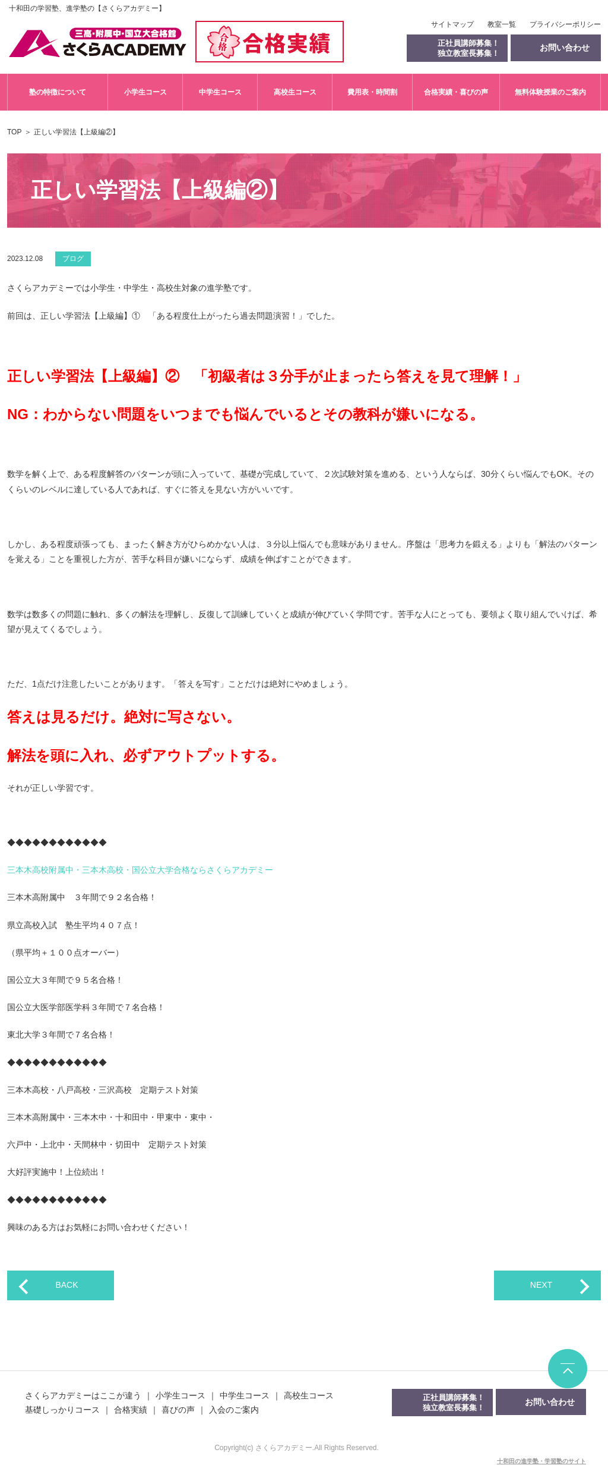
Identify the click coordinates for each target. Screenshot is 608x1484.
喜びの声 (178, 1409)
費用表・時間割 (372, 92)
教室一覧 (501, 24)
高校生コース (295, 92)
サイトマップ (452, 24)
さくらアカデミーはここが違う (83, 1395)
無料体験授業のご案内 (550, 92)
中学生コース (220, 92)
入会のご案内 (234, 1409)
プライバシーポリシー (565, 24)
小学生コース (145, 92)
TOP (14, 132)
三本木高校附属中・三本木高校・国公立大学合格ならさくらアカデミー (140, 870)
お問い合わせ (550, 1402)
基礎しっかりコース (62, 1409)
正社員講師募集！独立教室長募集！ (468, 48)
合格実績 (130, 1409)
